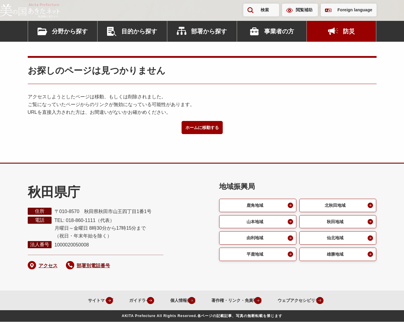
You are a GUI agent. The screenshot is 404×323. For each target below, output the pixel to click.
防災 (349, 31)
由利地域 (254, 241)
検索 (265, 9)
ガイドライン (124, 301)
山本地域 (254, 223)
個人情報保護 (171, 301)
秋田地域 (334, 223)
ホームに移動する (202, 128)
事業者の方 (279, 31)
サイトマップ (77, 301)
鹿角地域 (254, 206)
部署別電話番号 (93, 266)
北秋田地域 (334, 206)
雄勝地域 (334, 258)
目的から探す (139, 31)
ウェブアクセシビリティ (306, 301)
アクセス (48, 266)
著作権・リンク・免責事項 (232, 301)
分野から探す (70, 31)
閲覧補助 (304, 9)
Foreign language (355, 9)
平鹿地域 (254, 258)
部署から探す (209, 31)
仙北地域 (334, 241)
